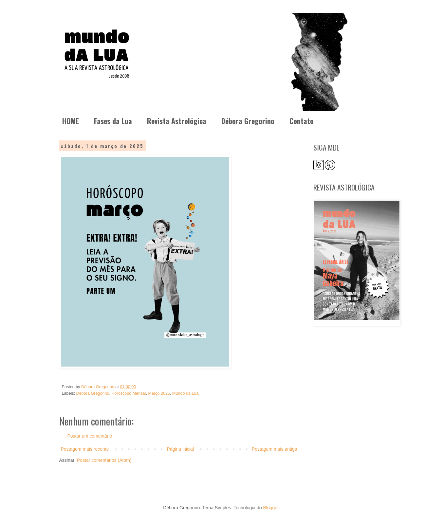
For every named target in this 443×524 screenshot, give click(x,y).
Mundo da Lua (185, 393)
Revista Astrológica (176, 121)
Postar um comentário (89, 436)
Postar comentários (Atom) (104, 460)
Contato (301, 121)
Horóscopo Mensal (128, 393)
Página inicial (180, 449)
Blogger (270, 507)
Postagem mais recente (85, 449)
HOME (70, 121)
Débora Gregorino (247, 121)
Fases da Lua (113, 121)
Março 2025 (159, 393)
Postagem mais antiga (274, 449)
